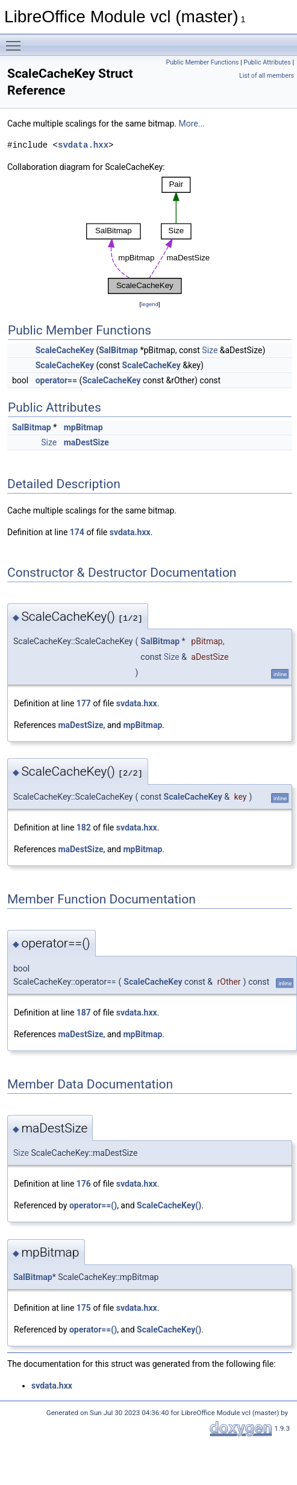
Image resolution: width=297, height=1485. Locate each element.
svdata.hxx (83, 145)
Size (209, 350)
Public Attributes (267, 62)
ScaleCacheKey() (169, 1205)
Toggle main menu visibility (16, 40)
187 (84, 1012)
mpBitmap (83, 427)
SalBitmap (118, 350)
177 (84, 703)
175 (84, 1308)
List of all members (266, 76)
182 (84, 827)
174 (77, 532)
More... (192, 123)
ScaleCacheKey (65, 350)
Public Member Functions (202, 62)
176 (84, 1183)
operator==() (93, 1205)
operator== (56, 380)
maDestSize (86, 442)
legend (149, 304)
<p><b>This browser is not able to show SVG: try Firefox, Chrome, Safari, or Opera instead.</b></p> (150, 236)
